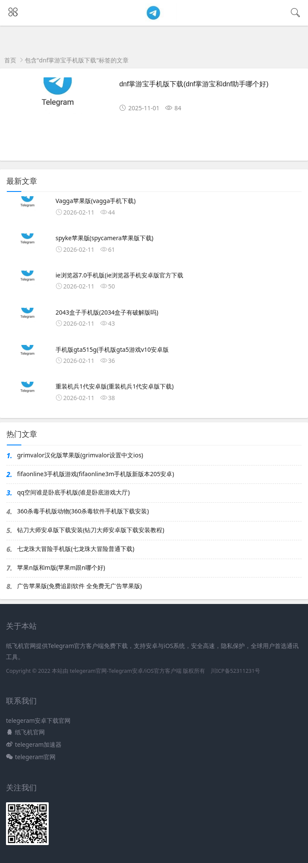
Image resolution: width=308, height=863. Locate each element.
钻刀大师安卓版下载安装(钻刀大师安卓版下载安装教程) (90, 530)
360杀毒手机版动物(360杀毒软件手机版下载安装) (83, 511)
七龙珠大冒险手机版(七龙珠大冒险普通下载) (75, 549)
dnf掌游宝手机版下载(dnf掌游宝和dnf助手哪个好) (193, 84)
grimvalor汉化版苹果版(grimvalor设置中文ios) (80, 455)
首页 (10, 60)
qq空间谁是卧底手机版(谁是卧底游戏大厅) (73, 492)
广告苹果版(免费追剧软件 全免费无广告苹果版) (79, 586)
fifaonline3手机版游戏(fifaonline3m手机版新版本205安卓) (95, 474)
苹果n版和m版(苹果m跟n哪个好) (61, 567)
